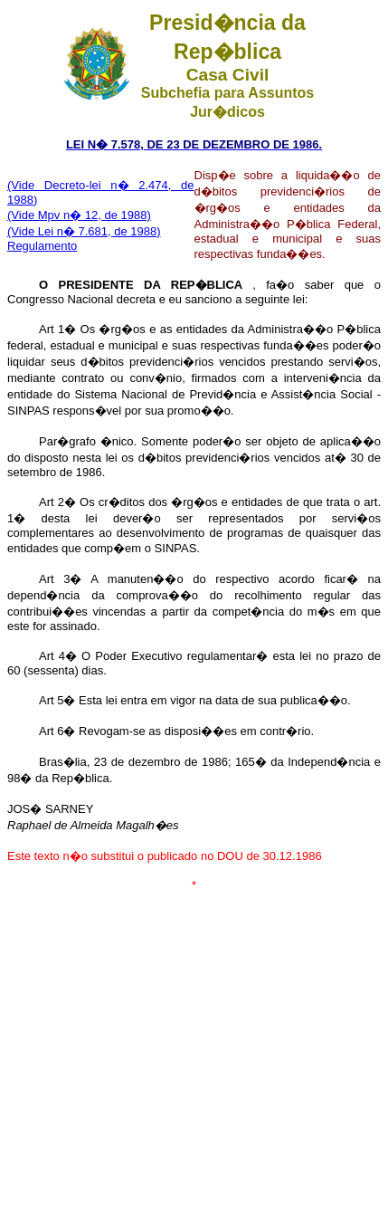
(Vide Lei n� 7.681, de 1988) (84, 231)
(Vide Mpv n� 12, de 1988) (79, 215)
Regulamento (42, 246)
